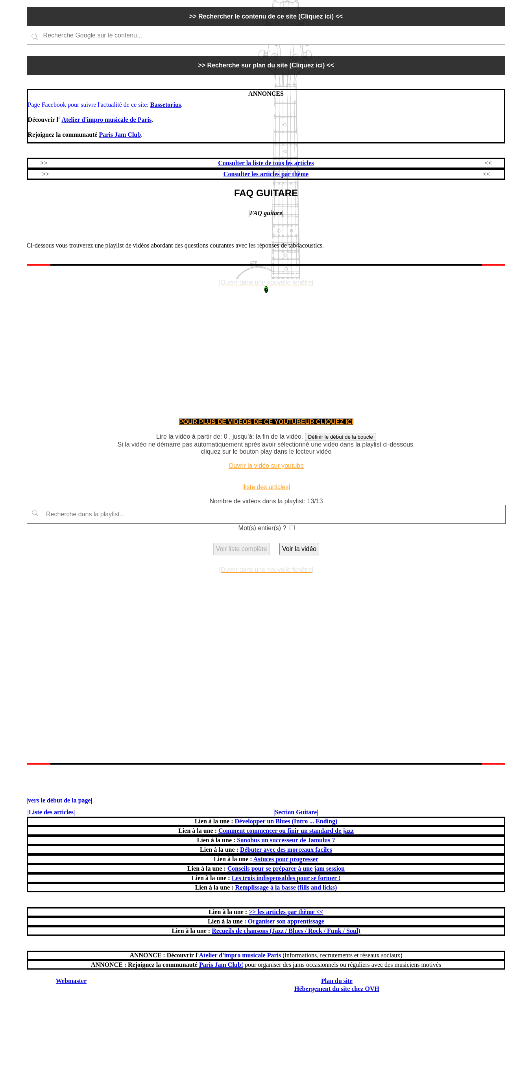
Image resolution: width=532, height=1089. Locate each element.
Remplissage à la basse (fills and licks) (286, 887)
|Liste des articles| (51, 812)
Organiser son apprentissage (286, 921)
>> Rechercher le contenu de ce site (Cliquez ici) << (266, 16)
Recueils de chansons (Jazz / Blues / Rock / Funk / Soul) (286, 930)
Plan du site (337, 980)
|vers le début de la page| (59, 800)
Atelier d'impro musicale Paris (240, 955)
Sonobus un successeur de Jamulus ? (286, 840)
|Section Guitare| (295, 812)
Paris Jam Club (120, 134)
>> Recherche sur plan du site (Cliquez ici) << (266, 65)
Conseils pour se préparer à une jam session (286, 868)
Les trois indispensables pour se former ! (286, 878)
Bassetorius (165, 104)
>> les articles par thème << (286, 911)
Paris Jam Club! (221, 964)
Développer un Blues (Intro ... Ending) (286, 821)
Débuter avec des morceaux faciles (286, 849)
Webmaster (71, 980)
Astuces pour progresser (285, 859)
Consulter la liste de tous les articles (266, 163)
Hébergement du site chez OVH (336, 988)
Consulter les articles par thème (266, 174)
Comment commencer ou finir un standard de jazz (286, 830)
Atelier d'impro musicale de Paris (107, 119)
